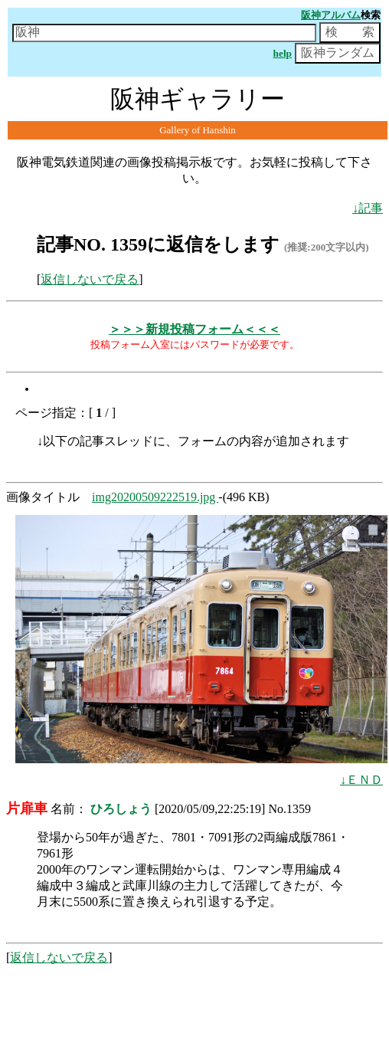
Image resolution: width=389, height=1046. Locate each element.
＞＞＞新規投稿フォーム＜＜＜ (194, 329)
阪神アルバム (331, 15)
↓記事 (367, 208)
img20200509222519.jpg (155, 496)
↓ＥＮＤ (361, 779)
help (282, 53)
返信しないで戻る (90, 279)
